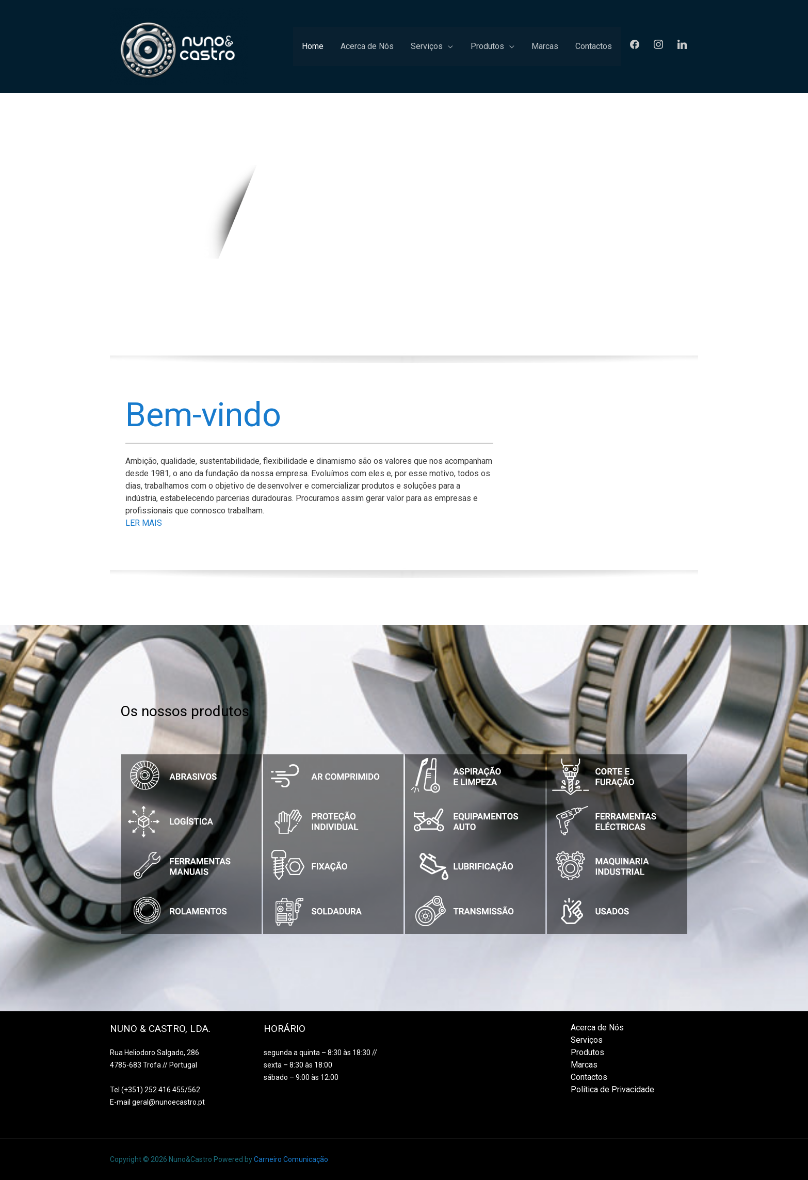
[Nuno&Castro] (179, 46)
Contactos (597, 46)
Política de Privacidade (612, 1089)
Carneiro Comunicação (291, 1160)
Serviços (451, 46)
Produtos (504, 46)
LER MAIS (144, 523)
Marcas (555, 46)
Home (350, 46)
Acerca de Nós (398, 46)
